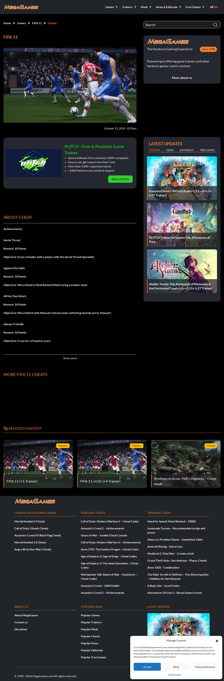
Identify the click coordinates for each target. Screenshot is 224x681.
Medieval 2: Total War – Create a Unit (170, 553)
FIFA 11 (37, 23)
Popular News (89, 643)
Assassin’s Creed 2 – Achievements (102, 528)
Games (21, 23)
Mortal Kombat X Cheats (29, 521)
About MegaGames (26, 615)
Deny (176, 666)
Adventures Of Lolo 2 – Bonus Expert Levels (174, 592)
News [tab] (169, 149)
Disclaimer (21, 629)
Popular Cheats (90, 636)
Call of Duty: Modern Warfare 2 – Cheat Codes (110, 521)
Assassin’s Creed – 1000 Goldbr (100, 585)
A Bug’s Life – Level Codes (163, 585)
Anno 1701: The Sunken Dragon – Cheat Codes (110, 549)
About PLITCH (120, 179)
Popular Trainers (91, 622)
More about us (182, 78)
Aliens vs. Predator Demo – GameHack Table (175, 539)
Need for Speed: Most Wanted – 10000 (171, 521)
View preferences (205, 666)
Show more (70, 358)
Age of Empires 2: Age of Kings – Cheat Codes (109, 556)
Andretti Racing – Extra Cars (165, 546)
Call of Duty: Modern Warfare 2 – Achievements (111, 542)
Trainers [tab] (154, 149)
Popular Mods (89, 629)
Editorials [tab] (187, 149)
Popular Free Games (93, 657)
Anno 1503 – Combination (163, 567)
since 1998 (208, 49)
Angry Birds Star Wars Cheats (32, 549)
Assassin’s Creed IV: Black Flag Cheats (37, 535)
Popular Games (90, 615)
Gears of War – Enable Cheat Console (104, 535)
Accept (147, 666)
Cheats (52, 23)
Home (7, 23)
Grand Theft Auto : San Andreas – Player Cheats (177, 560)
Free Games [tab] (207, 149)
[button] (217, 640)
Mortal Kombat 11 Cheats (30, 542)
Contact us (21, 622)
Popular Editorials (92, 650)
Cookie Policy (174, 674)
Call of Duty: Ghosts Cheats (31, 528)
